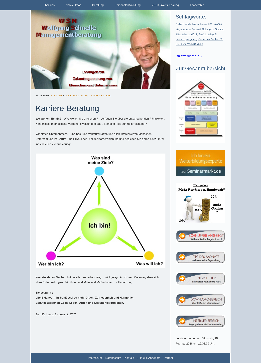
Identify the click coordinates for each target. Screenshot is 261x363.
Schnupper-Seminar (213, 29)
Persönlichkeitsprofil (208, 34)
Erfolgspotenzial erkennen (187, 24)
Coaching (203, 24)
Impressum (95, 358)
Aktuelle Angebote (148, 358)
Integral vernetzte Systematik (188, 29)
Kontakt (129, 358)
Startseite (56, 95)
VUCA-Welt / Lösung (76, 95)
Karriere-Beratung (101, 95)
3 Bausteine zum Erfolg (187, 34)
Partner (168, 358)
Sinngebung (191, 39)
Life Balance (215, 23)
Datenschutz (113, 358)
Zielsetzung (180, 39)
